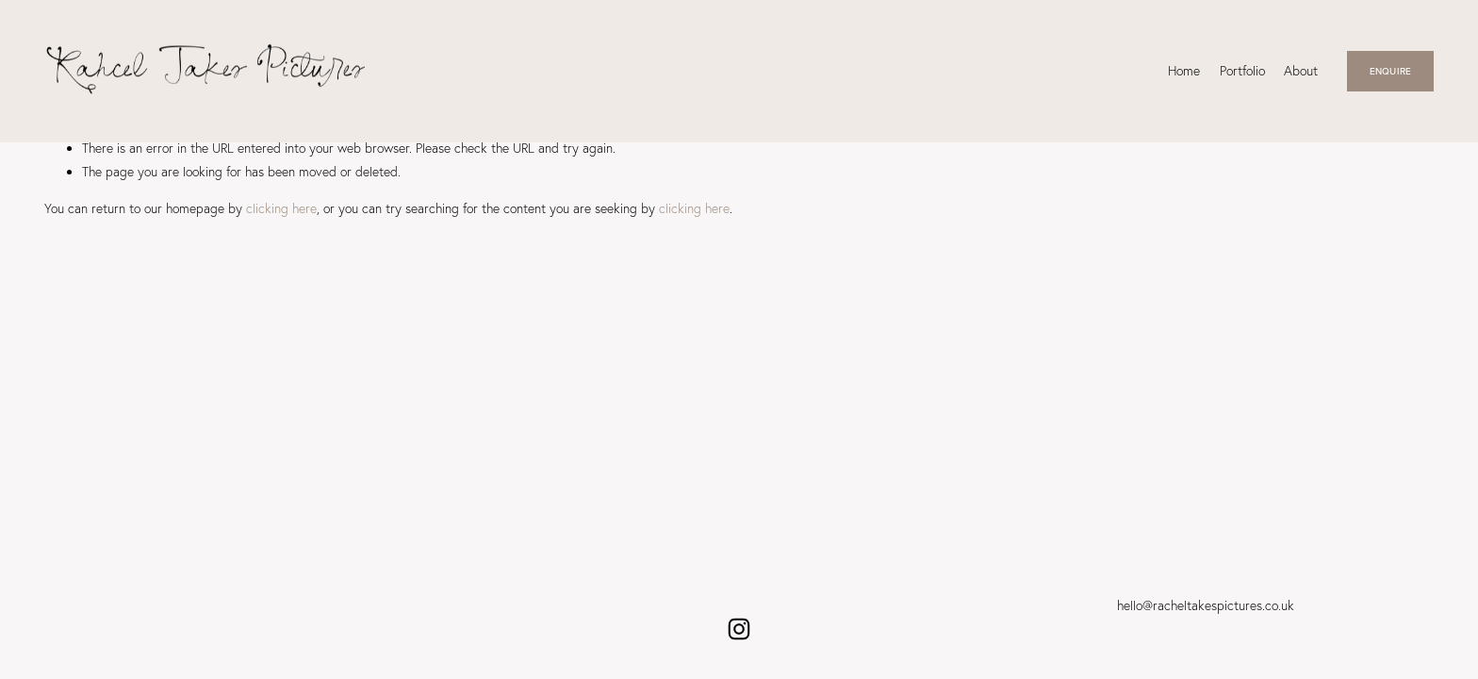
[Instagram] (739, 629)
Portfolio (1242, 70)
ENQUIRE (1390, 70)
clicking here (281, 208)
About (1301, 70)
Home (1184, 70)
